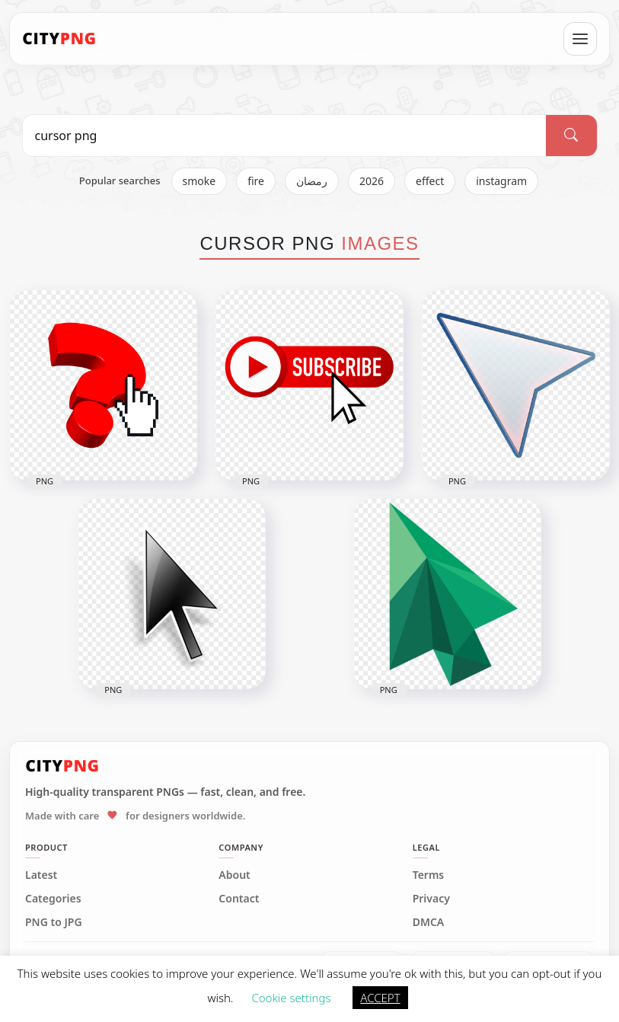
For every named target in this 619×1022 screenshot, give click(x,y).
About (234, 875)
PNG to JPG (53, 922)
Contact (239, 898)
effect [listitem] (430, 181)
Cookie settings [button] (290, 997)
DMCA (429, 922)
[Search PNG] (285, 135)
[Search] (571, 135)
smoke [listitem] (199, 181)
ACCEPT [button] (380, 997)
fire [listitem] (255, 181)
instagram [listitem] (501, 181)
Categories (53, 898)
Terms (429, 875)
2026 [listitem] (371, 181)
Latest (41, 875)
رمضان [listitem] (311, 181)
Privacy (431, 898)
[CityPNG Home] (59, 39)
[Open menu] (580, 39)
